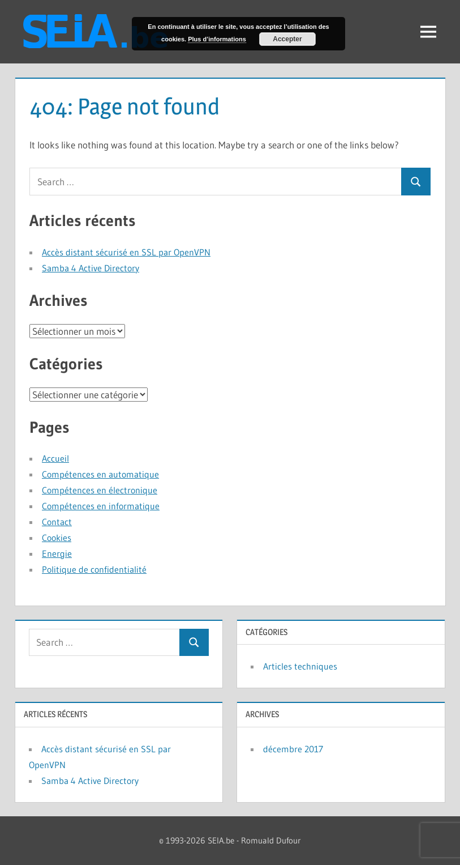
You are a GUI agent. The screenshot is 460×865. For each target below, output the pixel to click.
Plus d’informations (217, 39)
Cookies (56, 537)
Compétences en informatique (101, 506)
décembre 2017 (293, 749)
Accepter (287, 39)
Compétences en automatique (100, 474)
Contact (57, 521)
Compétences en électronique (99, 490)
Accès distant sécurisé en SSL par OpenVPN (126, 252)
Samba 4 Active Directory (90, 268)
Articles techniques (300, 666)
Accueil (55, 458)
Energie (57, 553)
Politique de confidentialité (94, 569)
